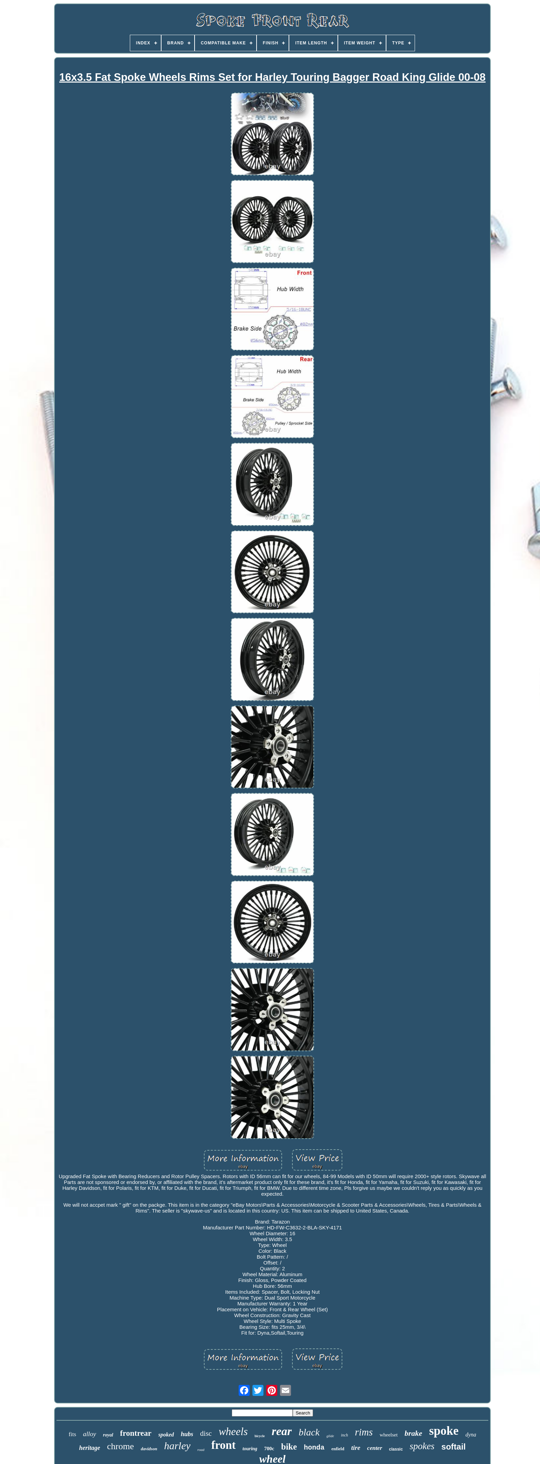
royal (108, 1435)
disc (206, 1433)
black (309, 1432)
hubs (187, 1434)
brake (413, 1433)
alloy (89, 1434)
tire (355, 1447)
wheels (233, 1431)
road (200, 1449)
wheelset (388, 1435)
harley (177, 1445)
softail (454, 1446)
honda (314, 1448)
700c (269, 1448)
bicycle (259, 1436)
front (223, 1445)
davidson (149, 1448)
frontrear (136, 1433)
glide (330, 1436)
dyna (471, 1435)
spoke (444, 1431)
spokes (422, 1446)
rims (364, 1432)
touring (249, 1448)
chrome (120, 1446)
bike (289, 1446)
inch (344, 1435)
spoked (166, 1435)
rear (282, 1431)
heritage (89, 1447)
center (374, 1448)
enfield (337, 1448)
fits (72, 1434)
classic (396, 1449)
